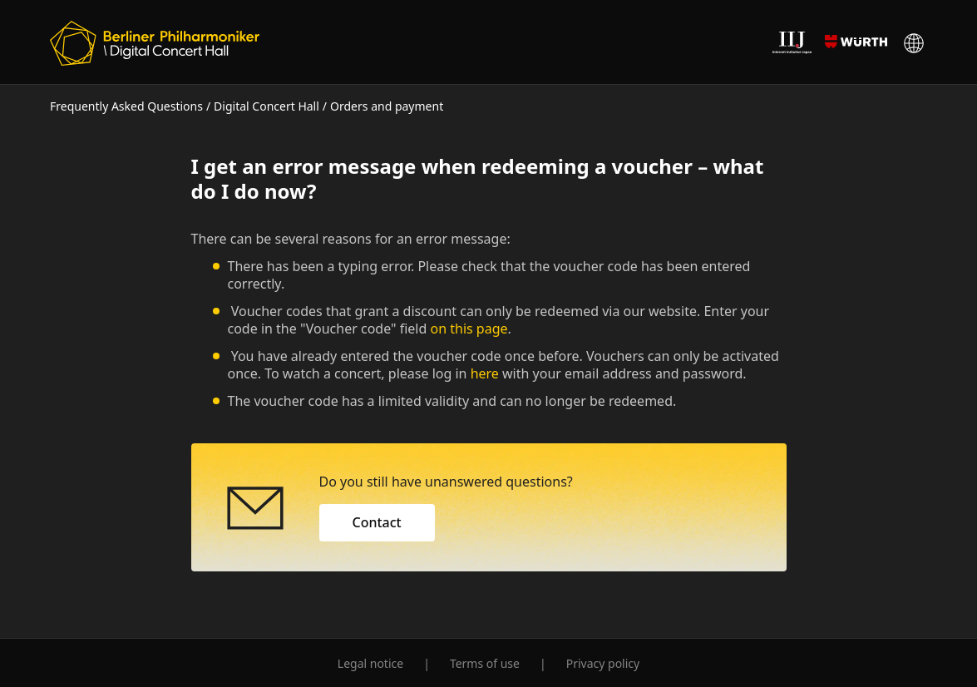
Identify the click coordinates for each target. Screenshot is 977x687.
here (485, 373)
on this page (469, 328)
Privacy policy (603, 663)
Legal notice (370, 663)
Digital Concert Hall (266, 106)
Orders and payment (386, 106)
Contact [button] (377, 522)
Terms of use (485, 663)
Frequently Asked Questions (126, 106)
